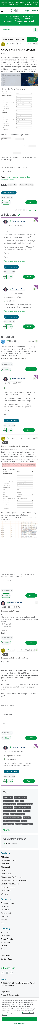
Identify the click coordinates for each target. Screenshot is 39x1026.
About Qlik (5, 932)
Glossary (4, 916)
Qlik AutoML (5, 867)
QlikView (4, 870)
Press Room (5, 936)
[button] (36, 43)
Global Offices (6, 956)
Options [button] (35, 30)
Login (28, 2)
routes (6, 814)
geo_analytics (8, 824)
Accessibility (5, 942)
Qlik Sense (5, 864)
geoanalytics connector (22, 807)
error (8, 177)
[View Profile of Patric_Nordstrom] (18, 221)
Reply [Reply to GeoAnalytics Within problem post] (31, 202)
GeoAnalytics (7, 30)
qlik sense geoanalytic (11, 821)
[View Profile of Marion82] (12, 341)
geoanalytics (25, 177)
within (12, 180)
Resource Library (7, 903)
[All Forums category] (4, 843)
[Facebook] (11, 972)
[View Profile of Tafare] (11, 44)
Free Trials (5, 910)
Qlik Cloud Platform (8, 860)
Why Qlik (4, 894)
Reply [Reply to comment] (29, 276)
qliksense (26, 811)
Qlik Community (8, 968)
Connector (12, 185)
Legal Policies (6, 992)
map (16, 801)
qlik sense (26, 817)
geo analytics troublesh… (12, 817)
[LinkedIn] (7, 972)
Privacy (4, 946)
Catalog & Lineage (8, 887)
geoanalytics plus (10, 811)
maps (22, 801)
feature (15, 177)
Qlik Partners (6, 906)
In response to (12, 297)
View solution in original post (14, 261)
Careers (4, 949)
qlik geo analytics (10, 804)
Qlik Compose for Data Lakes (12, 877)
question (4, 180)
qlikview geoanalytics (25, 804)
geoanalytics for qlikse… (23, 824)
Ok (19, 1019)
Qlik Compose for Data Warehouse (14, 880)
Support (4, 923)
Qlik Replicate (6, 874)
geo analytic (8, 807)
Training (4, 920)
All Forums (12, 844)
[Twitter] (2, 972)
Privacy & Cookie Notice (10, 995)
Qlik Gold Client (6, 890)
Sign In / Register (31, 11)
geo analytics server (17, 814)
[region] (19, 1011)
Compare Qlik (6, 913)
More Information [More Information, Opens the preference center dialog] (19, 1023)
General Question (26, 185)
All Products (5, 857)
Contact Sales (6, 959)
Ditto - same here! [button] (9, 193)
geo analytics (8, 801)
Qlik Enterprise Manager (10, 884)
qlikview (24, 821)
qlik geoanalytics (20, 797)
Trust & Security (7, 939)
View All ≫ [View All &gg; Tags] (7, 830)
